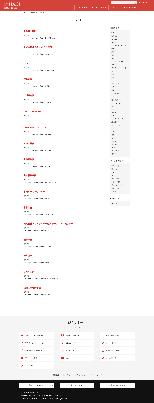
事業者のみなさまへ (117, 385)
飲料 (112, 57)
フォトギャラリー (32, 358)
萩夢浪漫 (28, 239)
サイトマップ (96, 375)
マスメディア (115, 120)
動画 (67, 358)
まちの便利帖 (33, 12)
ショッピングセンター (118, 45)
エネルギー (115, 132)
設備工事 (114, 117)
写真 (112, 72)
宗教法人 (114, 135)
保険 (112, 42)
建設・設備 (115, 171)
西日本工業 (29, 272)
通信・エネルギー (117, 177)
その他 (113, 141)
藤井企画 (28, 255)
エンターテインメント (118, 66)
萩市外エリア (115, 144)
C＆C (26, 63)
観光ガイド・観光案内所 (34, 335)
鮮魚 (112, 54)
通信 (112, 129)
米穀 (112, 51)
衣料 (112, 84)
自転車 (113, 148)
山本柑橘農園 (30, 175)
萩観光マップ (115, 195)
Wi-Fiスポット (111, 343)
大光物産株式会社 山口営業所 (38, 47)
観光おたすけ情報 (113, 335)
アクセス (144, 7)
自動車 (113, 108)
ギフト (113, 78)
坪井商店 (28, 79)
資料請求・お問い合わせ (61, 375)
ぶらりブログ (30, 365)
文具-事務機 (115, 90)
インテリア (115, 81)
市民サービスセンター (34, 191)
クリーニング (115, 99)
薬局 (112, 87)
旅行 (112, 69)
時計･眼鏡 (114, 96)
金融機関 (114, 39)
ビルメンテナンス (117, 114)
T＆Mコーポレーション (35, 127)
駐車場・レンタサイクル (34, 343)
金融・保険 (115, 180)
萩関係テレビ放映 (113, 350)
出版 (112, 123)
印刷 (112, 126)
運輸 (112, 111)
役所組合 (114, 33)
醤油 (112, 48)
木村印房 (28, 207)
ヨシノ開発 (29, 143)
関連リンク (70, 350)
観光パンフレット (72, 335)
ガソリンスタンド (117, 60)
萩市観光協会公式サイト (12, 5)
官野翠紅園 (29, 159)
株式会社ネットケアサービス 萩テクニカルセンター (48, 223)
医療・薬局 (115, 159)
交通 (112, 165)
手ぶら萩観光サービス (33, 350)
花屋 (112, 93)
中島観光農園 (30, 31)
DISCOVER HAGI (32, 111)
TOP (25, 12)
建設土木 (114, 102)
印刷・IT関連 (115, 174)
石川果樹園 (29, 95)
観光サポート (76, 385)
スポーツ (114, 63)
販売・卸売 (115, 162)
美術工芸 (114, 75)
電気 (112, 105)
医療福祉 (114, 36)
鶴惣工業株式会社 (32, 288)
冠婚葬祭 (114, 138)
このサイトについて (81, 375)
